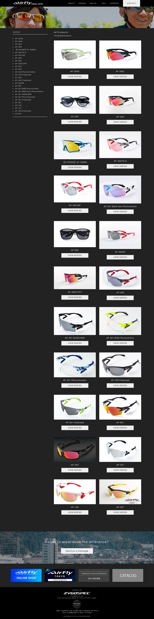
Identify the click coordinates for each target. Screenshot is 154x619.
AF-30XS (19, 38)
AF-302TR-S (20, 52)
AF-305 (18, 61)
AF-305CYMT (21, 63)
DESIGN (82, 3)
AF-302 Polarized (23, 80)
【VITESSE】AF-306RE (25, 50)
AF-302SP (19, 83)
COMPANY (114, 3)
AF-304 (18, 66)
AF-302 (18, 77)
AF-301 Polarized (23, 100)
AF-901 (18, 114)
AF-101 (18, 108)
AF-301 (18, 86)
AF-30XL (19, 41)
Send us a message (77, 551)
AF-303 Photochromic (25, 72)
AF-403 (18, 44)
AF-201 (18, 102)
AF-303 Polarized (23, 75)
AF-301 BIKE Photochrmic (27, 89)
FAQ (104, 3)
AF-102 (18, 105)
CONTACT (131, 3)
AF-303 (18, 69)
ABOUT (71, 3)
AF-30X (18, 47)
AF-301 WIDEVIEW (23, 94)
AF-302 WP (20, 55)
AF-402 (18, 58)
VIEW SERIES (75, 77)
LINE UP (93, 3)
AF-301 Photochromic (25, 97)
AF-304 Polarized (23, 111)
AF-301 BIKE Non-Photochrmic (29, 91)
